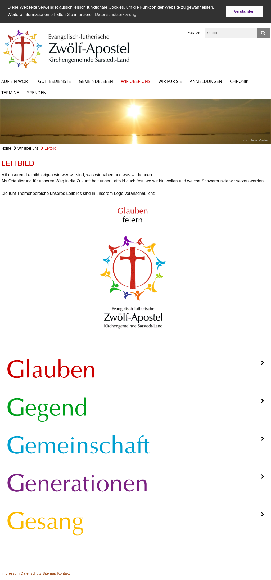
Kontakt (195, 32)
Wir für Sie (170, 81)
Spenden (36, 92)
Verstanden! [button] (245, 11)
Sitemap (49, 573)
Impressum (11, 573)
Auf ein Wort (15, 81)
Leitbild (48, 148)
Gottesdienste (54, 81)
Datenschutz (31, 573)
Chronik (239, 81)
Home (6, 148)
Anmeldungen (206, 81)
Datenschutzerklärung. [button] (116, 14)
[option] (135, 121)
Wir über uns (135, 81)
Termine (10, 92)
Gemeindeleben (96, 81)
